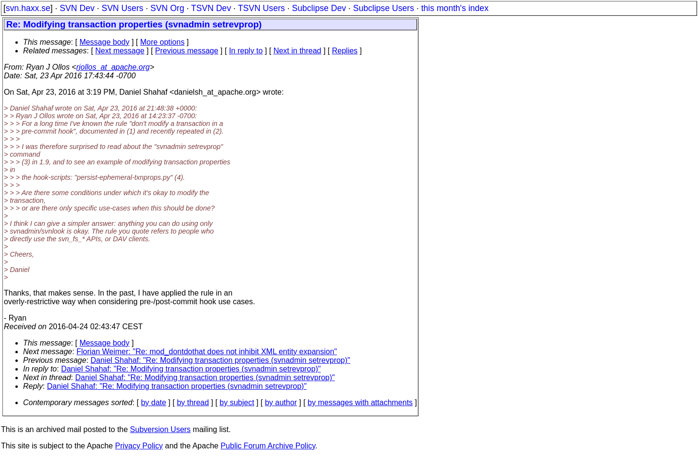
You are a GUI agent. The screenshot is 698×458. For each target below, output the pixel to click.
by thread (193, 402)
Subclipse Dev (319, 8)
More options (162, 42)
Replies (344, 51)
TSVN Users (261, 8)
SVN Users (122, 8)
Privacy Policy (139, 446)
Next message (119, 51)
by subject (237, 402)
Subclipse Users (383, 8)
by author (281, 402)
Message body (104, 42)
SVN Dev (77, 8)
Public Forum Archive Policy (267, 446)
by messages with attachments (360, 402)
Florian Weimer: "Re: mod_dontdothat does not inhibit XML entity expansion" (206, 351)
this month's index (455, 8)
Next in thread (297, 51)
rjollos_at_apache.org (113, 67)
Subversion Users (160, 429)
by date (153, 402)
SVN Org (167, 8)
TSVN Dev (211, 8)
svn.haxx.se (28, 8)
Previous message (187, 51)
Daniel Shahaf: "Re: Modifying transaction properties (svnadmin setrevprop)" (221, 360)
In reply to (246, 51)
